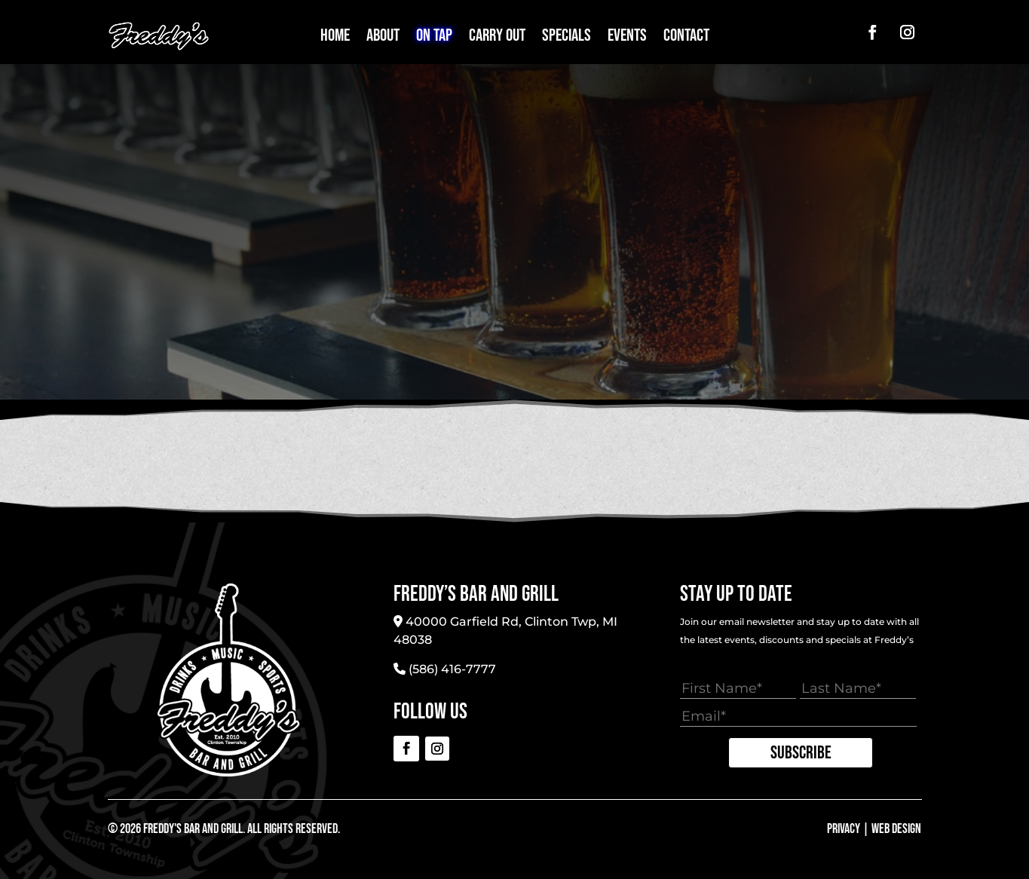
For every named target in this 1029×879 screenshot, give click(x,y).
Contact (686, 38)
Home (335, 38)
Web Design (896, 829)
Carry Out (497, 38)
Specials (566, 38)
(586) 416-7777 (452, 669)
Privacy (843, 829)
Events (627, 38)
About (383, 38)
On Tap (434, 38)
